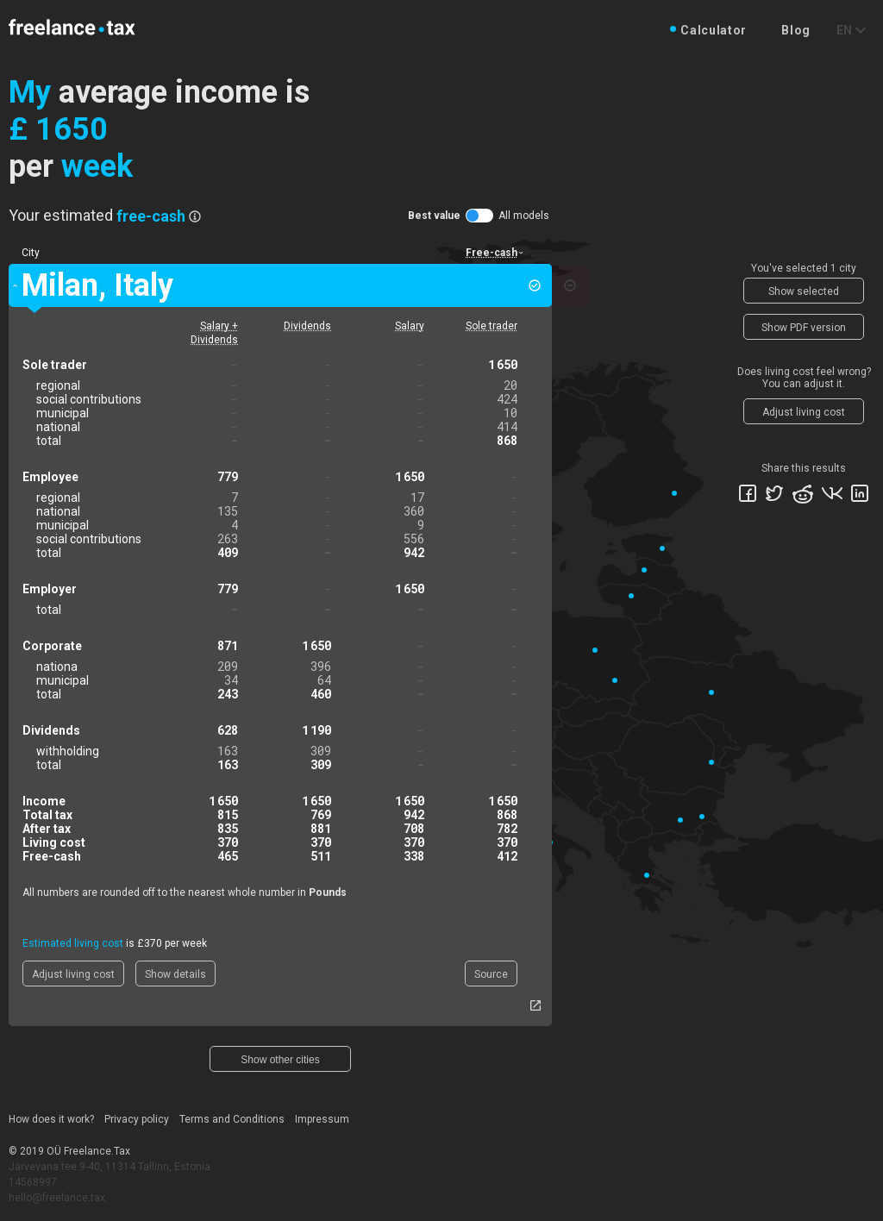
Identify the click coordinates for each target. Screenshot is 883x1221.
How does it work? (51, 1119)
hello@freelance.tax (57, 1198)
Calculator (713, 30)
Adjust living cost (73, 974)
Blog (796, 30)
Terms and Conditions (232, 1119)
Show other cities (280, 1060)
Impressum (322, 1119)
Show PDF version (803, 328)
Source (491, 974)
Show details (175, 974)
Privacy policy (136, 1119)
